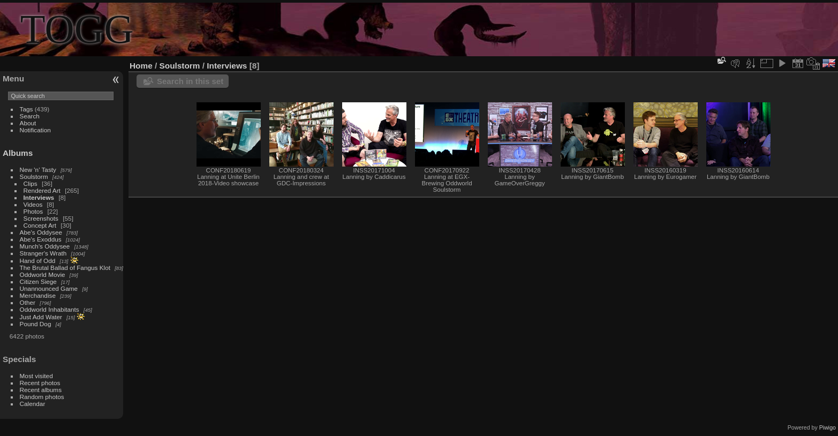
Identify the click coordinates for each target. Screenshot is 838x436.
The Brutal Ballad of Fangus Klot (65, 267)
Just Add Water (41, 316)
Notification (35, 129)
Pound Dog (35, 323)
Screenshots (41, 218)
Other (27, 302)
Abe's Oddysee (41, 232)
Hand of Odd (38, 260)
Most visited (36, 375)
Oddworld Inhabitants (49, 309)
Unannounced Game (49, 288)
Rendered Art (42, 190)
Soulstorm (34, 176)
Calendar (33, 403)
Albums (18, 152)
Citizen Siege (38, 281)
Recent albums (41, 389)
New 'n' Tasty (38, 169)
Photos (33, 211)
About (28, 122)
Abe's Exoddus (41, 239)
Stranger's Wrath (43, 253)
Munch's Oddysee (45, 246)
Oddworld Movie (42, 274)
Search (30, 115)
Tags (26, 109)
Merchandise (38, 295)
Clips (30, 183)
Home (141, 65)
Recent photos (40, 382)
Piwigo (827, 427)
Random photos (42, 396)
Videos (33, 204)
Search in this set (190, 81)
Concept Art (40, 225)
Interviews (39, 197)
